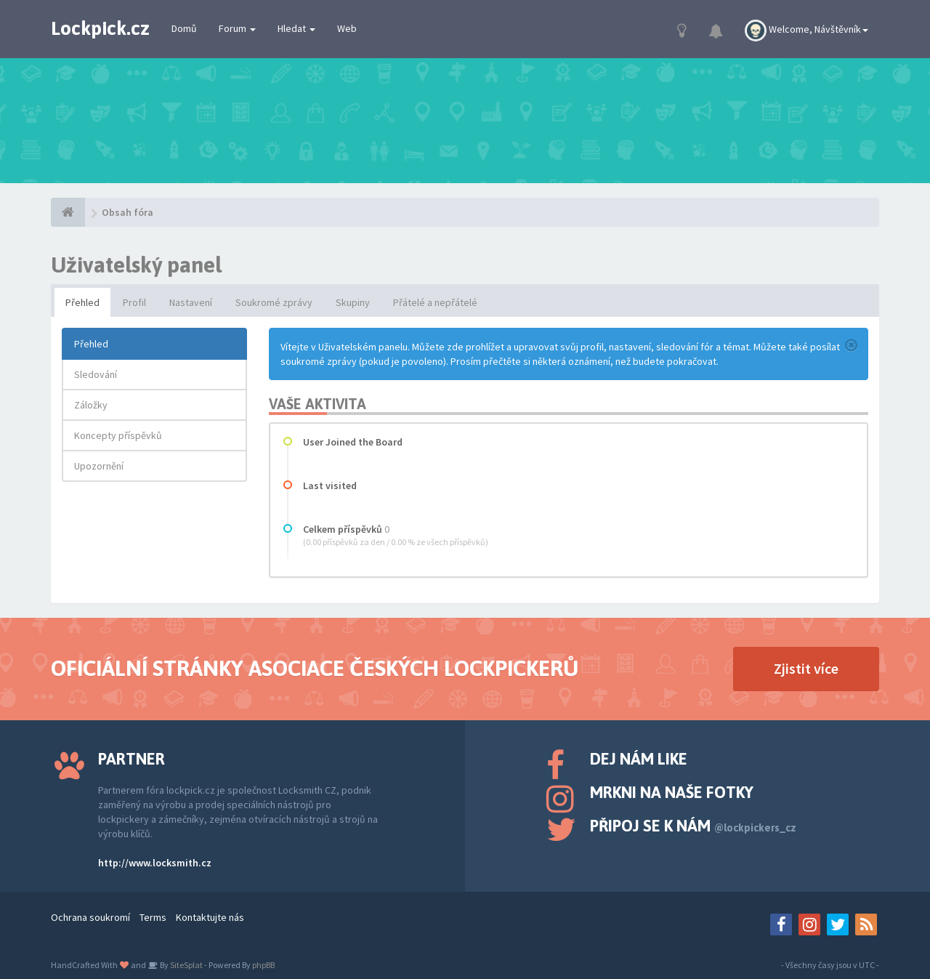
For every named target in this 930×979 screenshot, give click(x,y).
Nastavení (190, 302)
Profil (134, 302)
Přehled (82, 302)
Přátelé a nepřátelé (435, 302)
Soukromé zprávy (273, 302)
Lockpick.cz (100, 28)
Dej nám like (638, 758)
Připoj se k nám (693, 825)
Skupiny (353, 302)
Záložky (91, 404)
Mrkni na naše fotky (671, 792)
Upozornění (99, 465)
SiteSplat (186, 964)
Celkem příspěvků (342, 529)
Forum (237, 28)
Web (347, 28)
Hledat (296, 28)
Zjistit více (806, 668)
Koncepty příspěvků (118, 435)
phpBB (263, 964)
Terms (153, 917)
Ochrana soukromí (90, 917)
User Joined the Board (353, 441)
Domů (184, 28)
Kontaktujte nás (210, 917)
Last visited (330, 485)
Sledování (95, 374)
